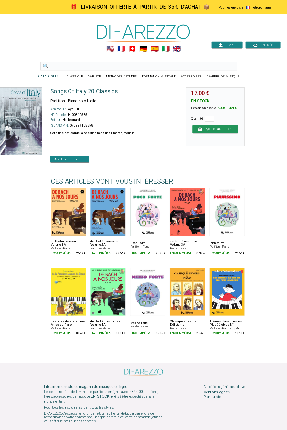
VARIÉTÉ (94, 76)
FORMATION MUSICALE (158, 76)
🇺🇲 (110, 49)
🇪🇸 (155, 49)
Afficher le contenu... (70, 159)
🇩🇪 (143, 49)
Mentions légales (216, 391)
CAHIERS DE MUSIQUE (223, 76)
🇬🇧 (177, 49)
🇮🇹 (166, 49)
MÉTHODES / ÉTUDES (121, 76)
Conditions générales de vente (226, 387)
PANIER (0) (263, 45)
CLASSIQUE (75, 76)
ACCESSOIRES (191, 76)
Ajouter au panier (215, 128)
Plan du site (212, 397)
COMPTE (227, 45)
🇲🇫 (121, 49)
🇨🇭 (132, 49)
